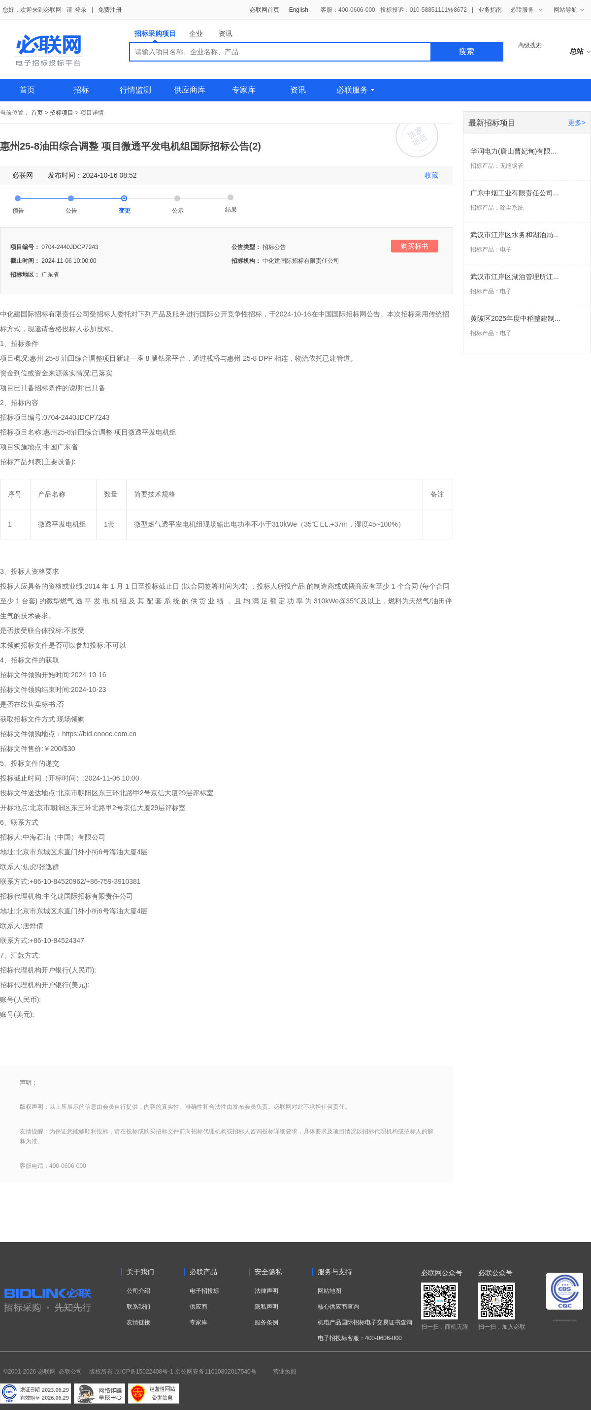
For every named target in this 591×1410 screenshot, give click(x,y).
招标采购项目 (155, 36)
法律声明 (266, 1290)
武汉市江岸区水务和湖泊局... (514, 235)
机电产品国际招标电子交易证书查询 (365, 1322)
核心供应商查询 (338, 1306)
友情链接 (138, 1322)
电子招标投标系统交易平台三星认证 (565, 1320)
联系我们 (138, 1306)
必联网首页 (264, 9)
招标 (81, 90)
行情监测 (135, 90)
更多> (577, 122)
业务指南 (490, 9)
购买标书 (414, 246)
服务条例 (266, 1322)
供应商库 (189, 90)
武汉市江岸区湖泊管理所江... (514, 277)
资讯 (225, 33)
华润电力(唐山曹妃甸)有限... (513, 151)
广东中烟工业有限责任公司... (514, 193)
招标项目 (61, 112)
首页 (27, 90)
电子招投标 (204, 1290)
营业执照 (284, 1371)
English (298, 9)
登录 (81, 9)
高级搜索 (530, 45)
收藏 (431, 175)
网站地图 (329, 1290)
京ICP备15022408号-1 (143, 1371)
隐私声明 (266, 1306)
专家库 (244, 90)
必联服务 (355, 90)
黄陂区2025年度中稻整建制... (515, 318)
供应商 (198, 1306)
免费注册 (110, 9)
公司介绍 (138, 1290)
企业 (196, 33)
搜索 (466, 51)
